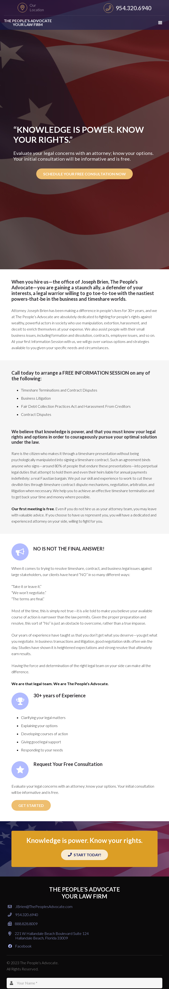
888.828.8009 (23, 923)
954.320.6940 (23, 914)
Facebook (20, 946)
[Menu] (160, 23)
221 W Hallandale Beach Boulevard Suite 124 (48, 935)
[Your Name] (84, 983)
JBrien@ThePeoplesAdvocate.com (40, 906)
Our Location (37, 7)
